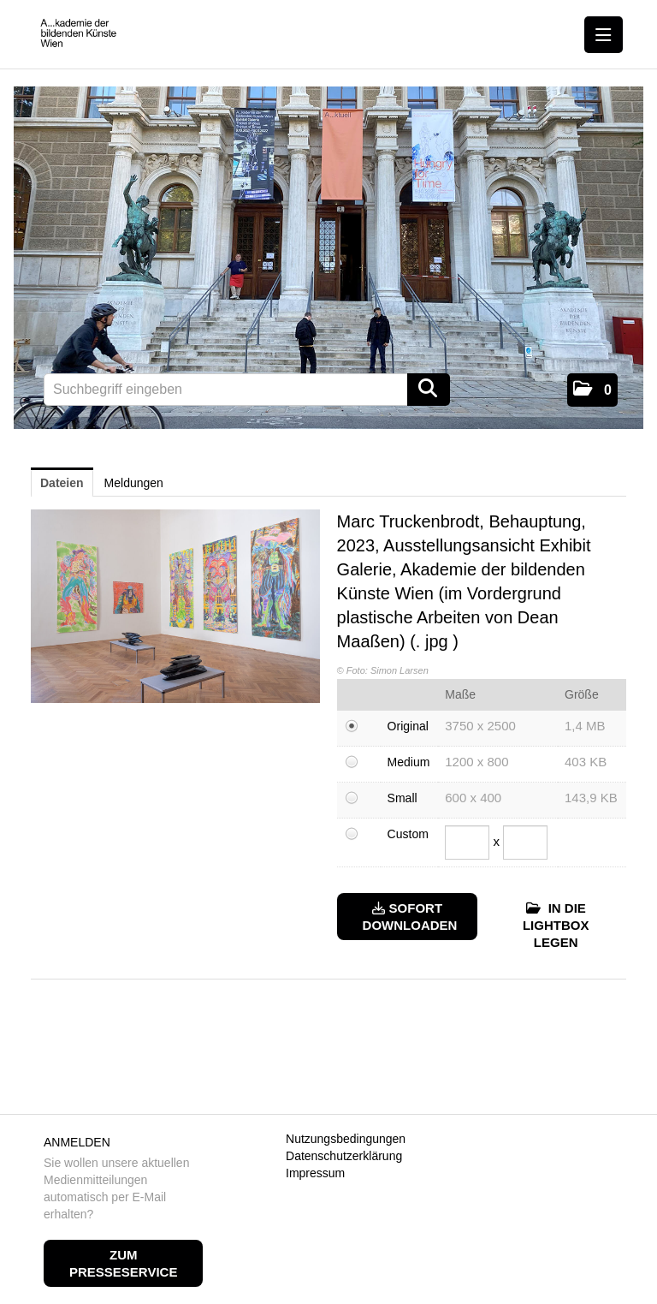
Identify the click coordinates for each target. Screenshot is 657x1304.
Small (402, 798)
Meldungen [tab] (133, 483)
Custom (408, 834)
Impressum (315, 1173)
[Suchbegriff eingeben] (247, 389)
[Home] (82, 34)
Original (408, 726)
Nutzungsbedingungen (345, 1139)
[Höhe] (525, 842)
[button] (592, 390)
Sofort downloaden (410, 916)
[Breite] (467, 842)
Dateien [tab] (62, 483)
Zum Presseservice (123, 1263)
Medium (409, 762)
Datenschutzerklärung (344, 1156)
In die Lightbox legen (556, 925)
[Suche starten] (428, 389)
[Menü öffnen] (603, 34)
